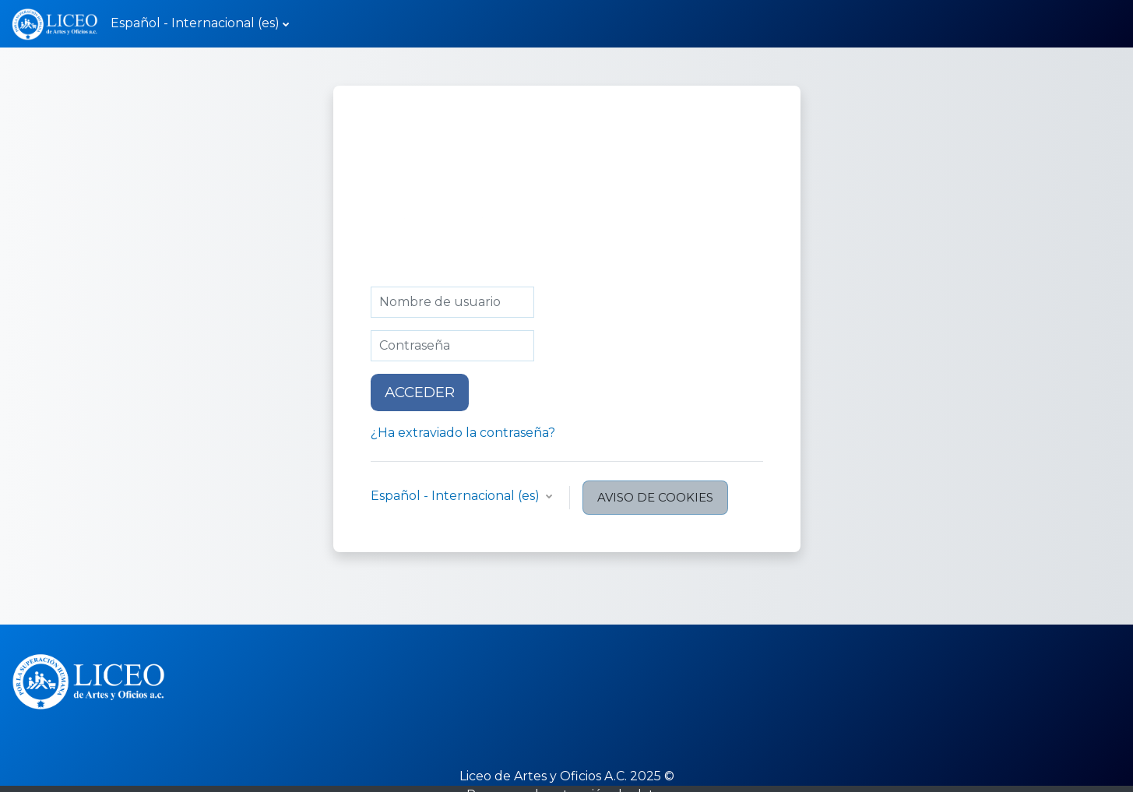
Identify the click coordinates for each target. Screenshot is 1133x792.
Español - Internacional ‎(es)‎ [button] (457, 495)
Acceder (420, 392)
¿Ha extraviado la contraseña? (463, 432)
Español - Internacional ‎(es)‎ (195, 23)
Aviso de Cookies (655, 497)
